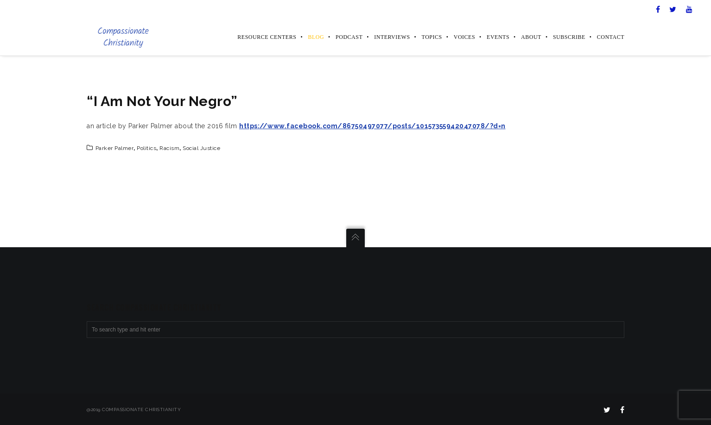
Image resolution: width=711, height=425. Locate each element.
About (531, 37)
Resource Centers (266, 37)
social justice (201, 148)
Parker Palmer (114, 148)
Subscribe (569, 37)
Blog (316, 37)
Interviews (392, 37)
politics (146, 148)
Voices (464, 37)
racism (169, 148)
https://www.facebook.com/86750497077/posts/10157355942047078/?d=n (372, 126)
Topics (432, 37)
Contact (610, 37)
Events (498, 37)
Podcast (349, 37)
